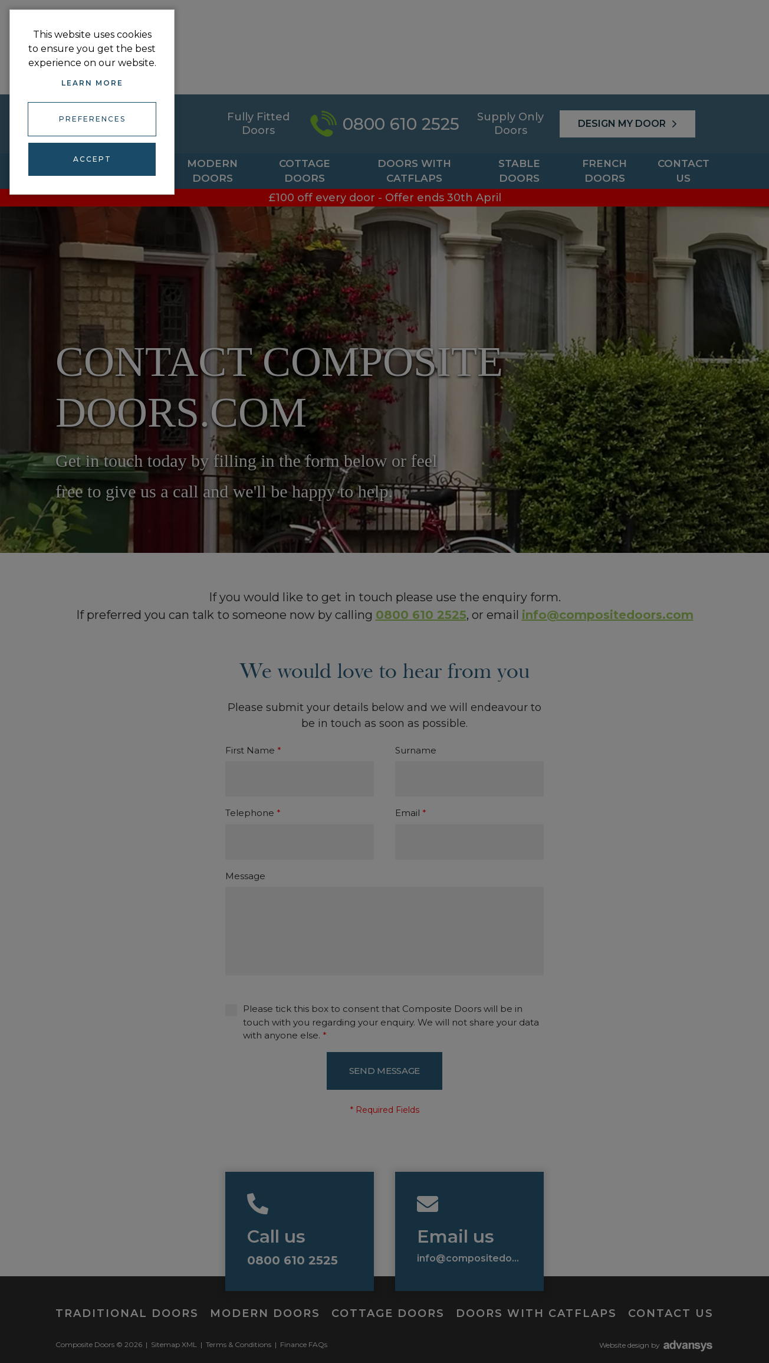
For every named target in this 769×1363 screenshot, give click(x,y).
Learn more (92, 82)
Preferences (92, 118)
